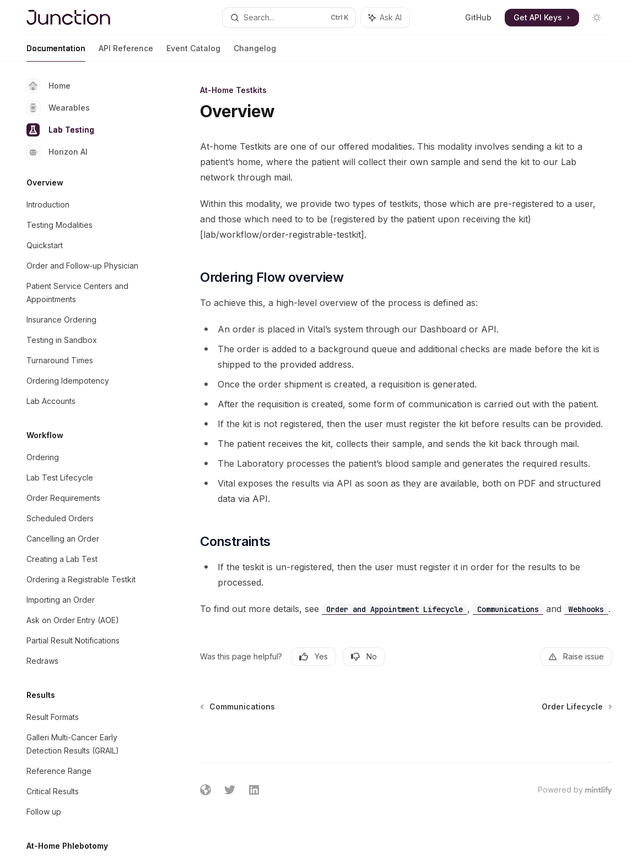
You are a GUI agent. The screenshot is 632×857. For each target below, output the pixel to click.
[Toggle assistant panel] (385, 18)
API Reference (126, 52)
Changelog (255, 52)
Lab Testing (60, 130)
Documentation (55, 52)
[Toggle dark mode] (597, 17)
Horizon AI (57, 152)
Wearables (58, 107)
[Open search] (289, 18)
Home (48, 85)
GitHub (478, 17)
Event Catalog (193, 52)
